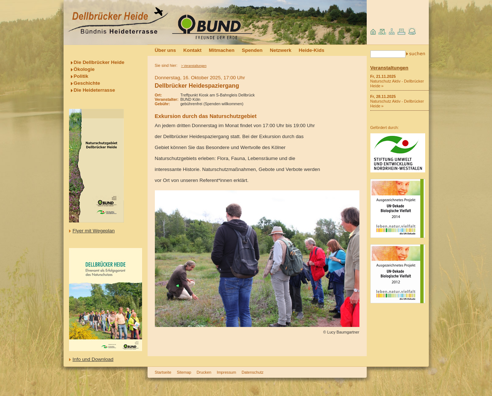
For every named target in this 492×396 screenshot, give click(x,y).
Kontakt (192, 50)
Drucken (204, 372)
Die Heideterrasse (94, 90)
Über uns (165, 50)
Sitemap (184, 372)
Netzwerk (280, 50)
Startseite (163, 372)
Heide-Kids (311, 50)
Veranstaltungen (389, 68)
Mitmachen (221, 50)
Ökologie (84, 69)
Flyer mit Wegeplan (94, 230)
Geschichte (87, 83)
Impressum (226, 372)
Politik (81, 76)
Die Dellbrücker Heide (99, 62)
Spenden (252, 50)
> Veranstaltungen (194, 66)
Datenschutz (253, 372)
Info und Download (93, 359)
